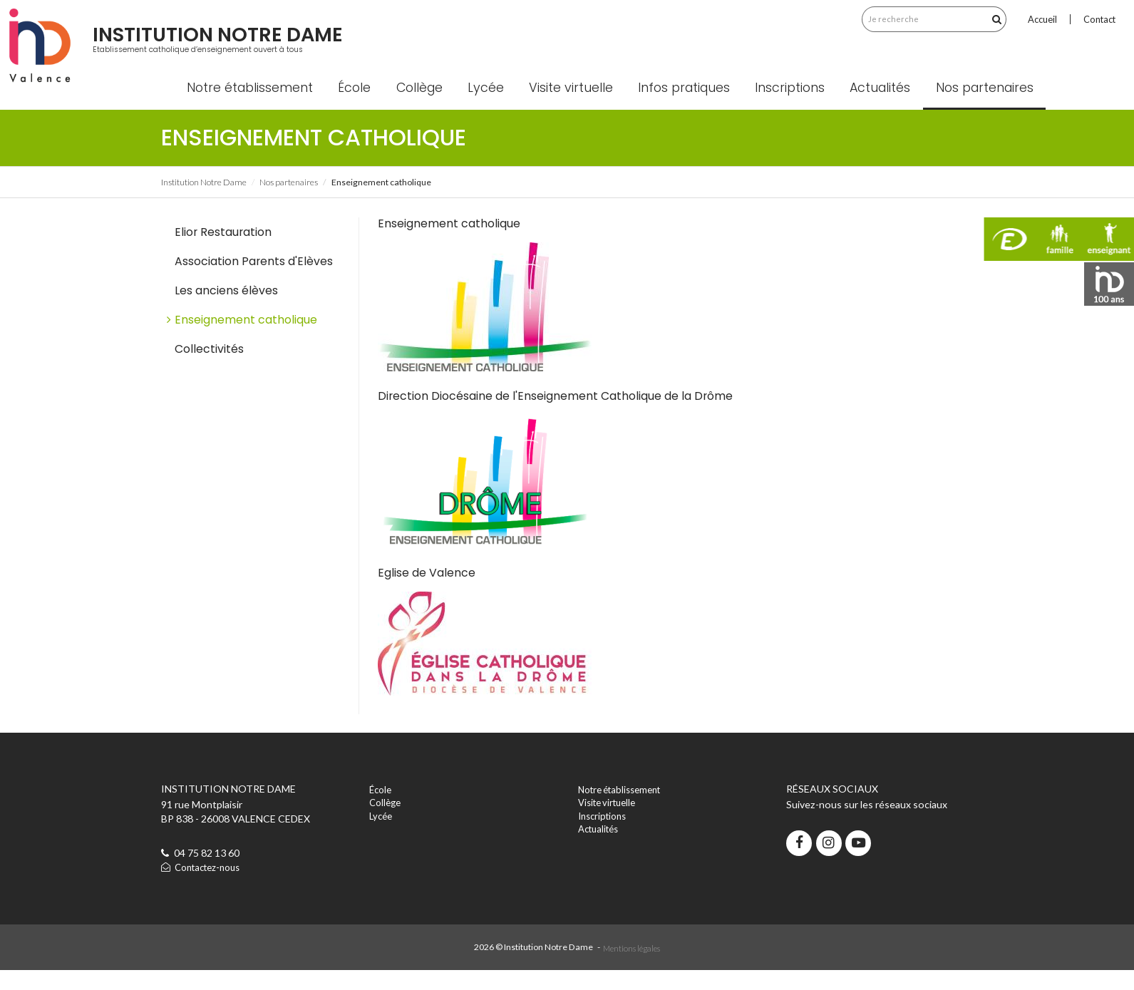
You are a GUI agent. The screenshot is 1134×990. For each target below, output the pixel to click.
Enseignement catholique (246, 339)
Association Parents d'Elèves (254, 280)
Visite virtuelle (579, 106)
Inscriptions (798, 106)
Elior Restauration (223, 250)
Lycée (493, 106)
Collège (427, 106)
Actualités (888, 106)
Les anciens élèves (226, 309)
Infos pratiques (692, 106)
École (362, 106)
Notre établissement (258, 106)
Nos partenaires (992, 106)
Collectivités (209, 368)
